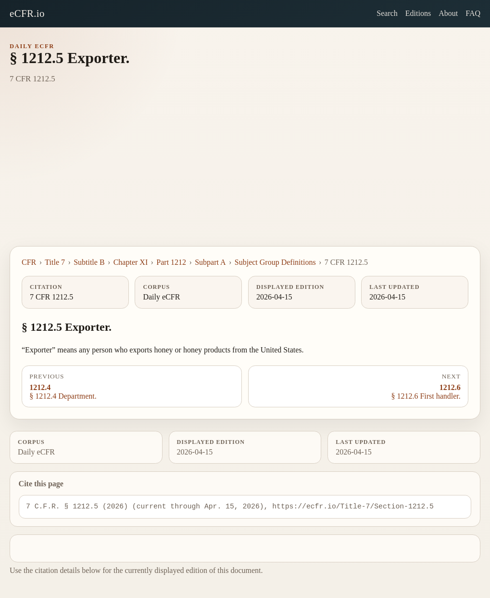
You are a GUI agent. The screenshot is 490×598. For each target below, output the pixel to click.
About (448, 13)
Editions (418, 13)
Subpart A (210, 262)
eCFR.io (27, 13)
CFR (29, 262)
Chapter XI (130, 262)
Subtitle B (89, 262)
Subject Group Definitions (275, 262)
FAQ (472, 13)
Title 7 (55, 262)
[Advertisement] (245, 173)
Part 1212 (171, 262)
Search (387, 13)
